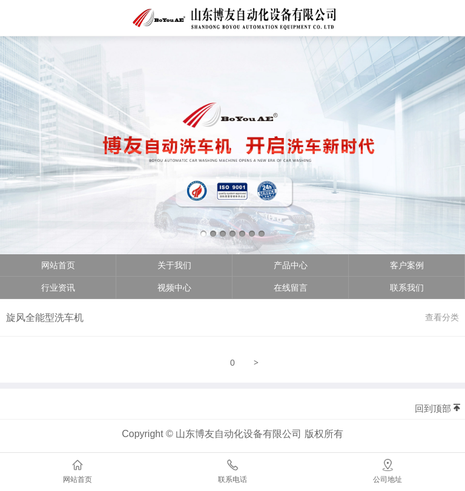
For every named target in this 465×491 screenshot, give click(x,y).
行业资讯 (58, 287)
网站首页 (58, 265)
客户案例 (407, 265)
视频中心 (174, 287)
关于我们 (174, 265)
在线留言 (291, 287)
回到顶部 (433, 408)
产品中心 (291, 265)
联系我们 (407, 287)
